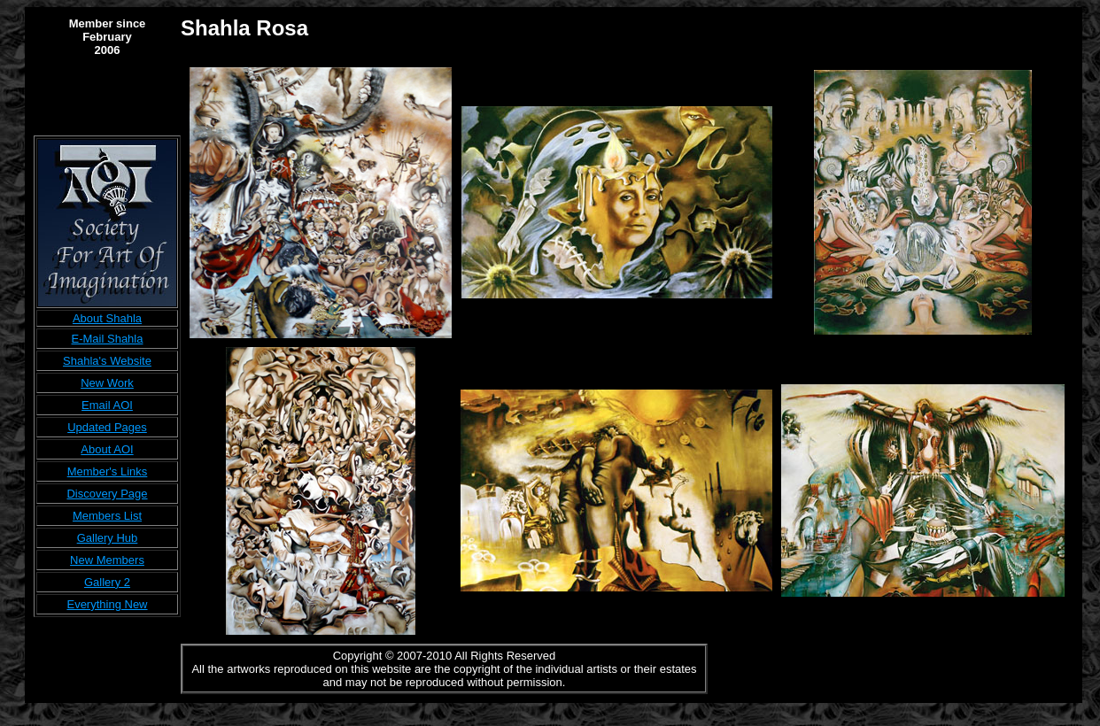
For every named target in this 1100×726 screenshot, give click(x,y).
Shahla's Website (107, 360)
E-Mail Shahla (107, 338)
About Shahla (107, 318)
